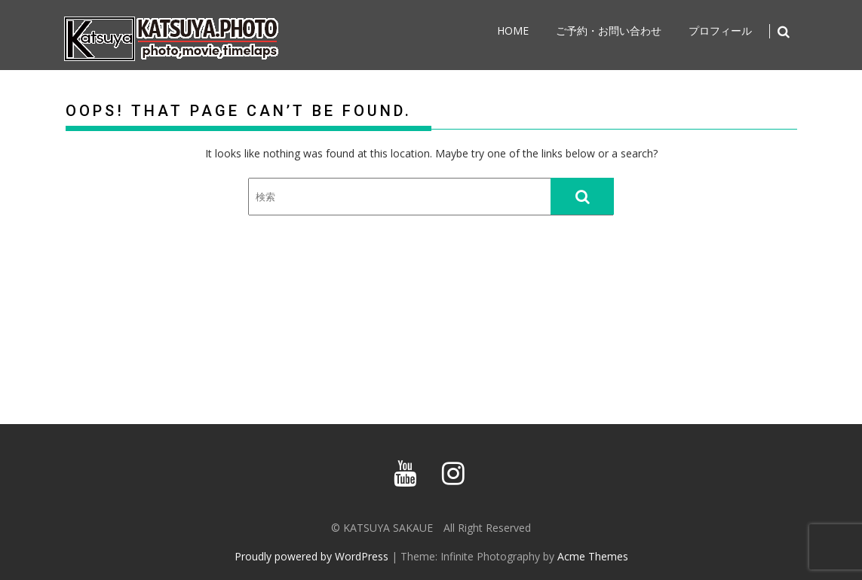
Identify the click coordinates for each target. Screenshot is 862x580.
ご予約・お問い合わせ (608, 30)
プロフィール (720, 30)
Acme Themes (592, 556)
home (513, 30)
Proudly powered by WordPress (311, 556)
